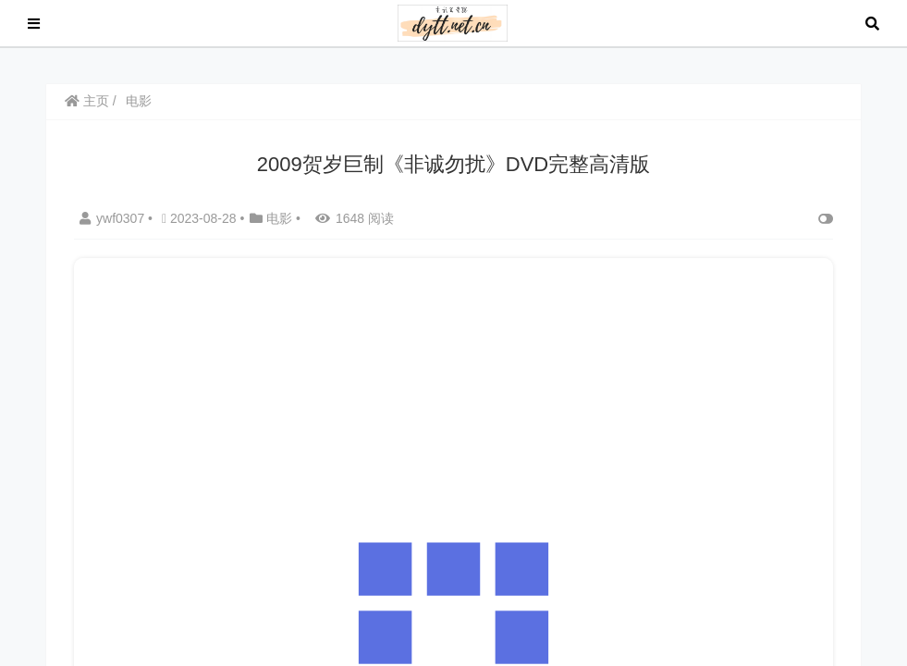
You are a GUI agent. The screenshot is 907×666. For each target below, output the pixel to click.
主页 (87, 100)
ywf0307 (114, 218)
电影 (139, 100)
